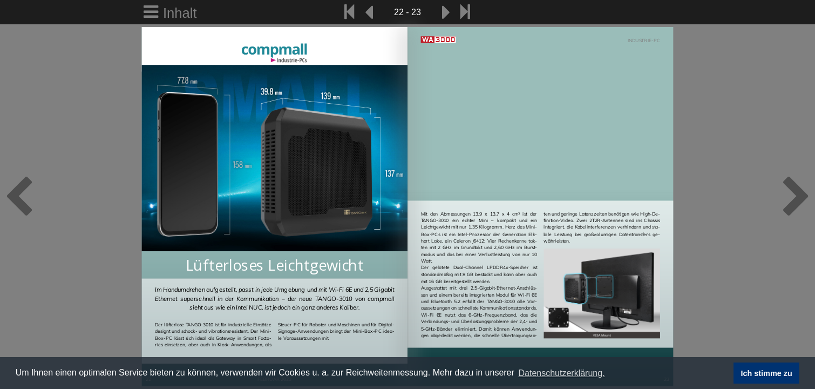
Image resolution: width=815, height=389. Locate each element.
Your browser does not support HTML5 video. (541, 132)
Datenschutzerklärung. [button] (561, 373)
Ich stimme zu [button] (766, 373)
